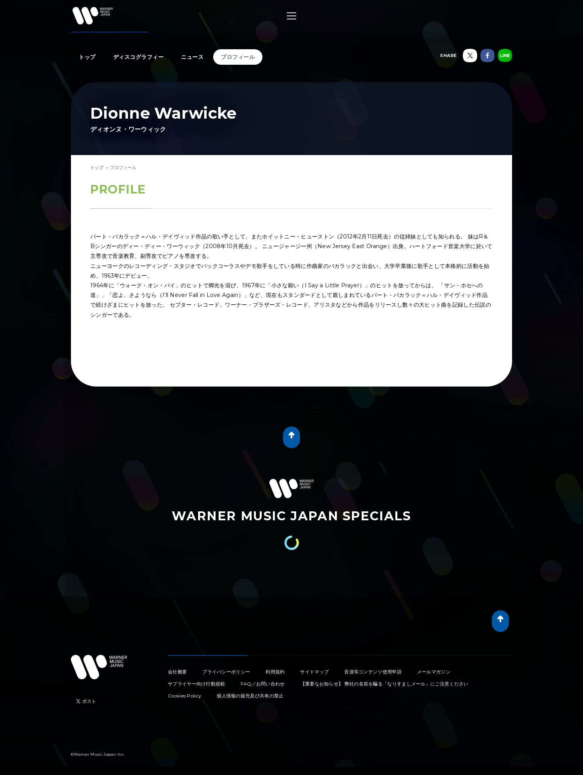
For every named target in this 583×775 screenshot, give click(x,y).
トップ (87, 57)
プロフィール (238, 57)
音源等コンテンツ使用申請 (373, 672)
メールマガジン (433, 672)
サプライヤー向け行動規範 (196, 684)
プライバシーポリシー (226, 672)
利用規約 (275, 672)
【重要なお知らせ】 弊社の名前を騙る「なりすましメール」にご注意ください (384, 684)
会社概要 (177, 672)
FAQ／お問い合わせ (263, 684)
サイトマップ (314, 672)
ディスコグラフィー (138, 57)
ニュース (192, 57)
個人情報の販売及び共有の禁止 (250, 696)
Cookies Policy (184, 696)
